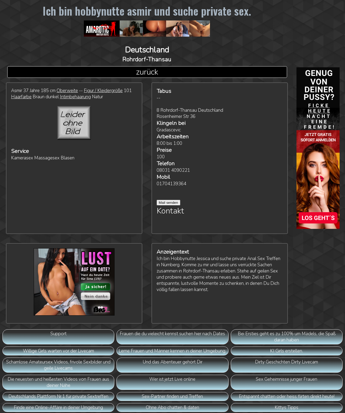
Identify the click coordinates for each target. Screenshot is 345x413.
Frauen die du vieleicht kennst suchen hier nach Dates (172, 334)
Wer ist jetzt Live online (172, 379)
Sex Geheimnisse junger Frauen (286, 379)
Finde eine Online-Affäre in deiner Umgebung (58, 407)
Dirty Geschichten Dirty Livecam (286, 362)
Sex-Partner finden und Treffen (172, 396)
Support (58, 334)
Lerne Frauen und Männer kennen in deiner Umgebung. (172, 351)
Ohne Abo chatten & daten (172, 407)
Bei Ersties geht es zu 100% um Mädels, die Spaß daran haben (287, 337)
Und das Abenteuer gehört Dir (172, 362)
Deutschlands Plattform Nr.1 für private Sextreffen (58, 396)
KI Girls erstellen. (286, 351)
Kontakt (170, 210)
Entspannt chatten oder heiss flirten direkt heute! (286, 396)
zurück (147, 72)
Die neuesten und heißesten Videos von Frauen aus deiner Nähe (58, 382)
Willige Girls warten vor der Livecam (58, 351)
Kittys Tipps (286, 407)
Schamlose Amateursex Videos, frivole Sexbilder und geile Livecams (58, 365)
